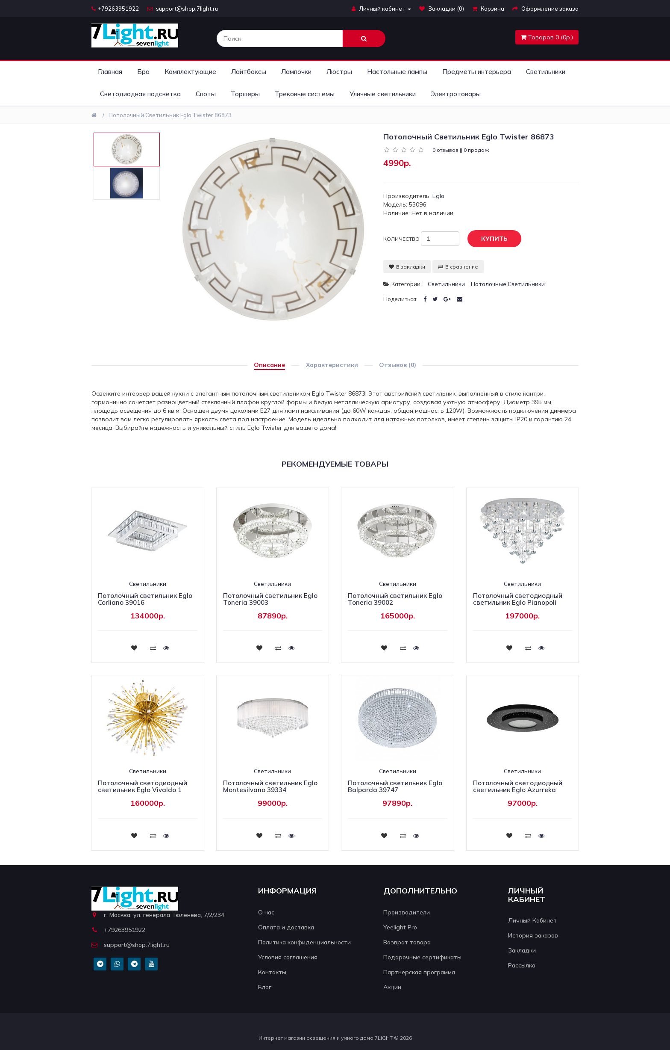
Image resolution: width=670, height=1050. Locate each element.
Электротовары (456, 94)
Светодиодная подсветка (140, 94)
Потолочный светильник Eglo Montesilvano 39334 (270, 786)
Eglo (438, 196)
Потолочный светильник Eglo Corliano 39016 (145, 599)
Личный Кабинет (532, 920)
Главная (110, 72)
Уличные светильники (383, 94)
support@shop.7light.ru (182, 8)
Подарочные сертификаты (422, 957)
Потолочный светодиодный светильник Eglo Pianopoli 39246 (517, 603)
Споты (206, 94)
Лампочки (296, 72)
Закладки (522, 950)
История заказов (533, 935)
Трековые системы (305, 94)
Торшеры (245, 94)
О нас (266, 912)
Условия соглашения (287, 957)
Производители (406, 912)
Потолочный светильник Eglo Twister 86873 (170, 115)
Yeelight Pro (400, 927)
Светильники (545, 72)
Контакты (272, 972)
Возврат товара (407, 942)
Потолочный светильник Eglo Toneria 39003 (270, 599)
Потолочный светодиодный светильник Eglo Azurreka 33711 (517, 790)
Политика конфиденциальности (304, 942)
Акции (392, 987)
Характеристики (332, 365)
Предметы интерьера (476, 72)
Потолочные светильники (508, 284)
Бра (143, 72)
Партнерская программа (419, 972)
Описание (269, 365)
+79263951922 (115, 8)
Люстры (339, 72)
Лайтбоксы (248, 72)
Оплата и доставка (286, 927)
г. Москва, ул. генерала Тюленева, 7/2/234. (158, 915)
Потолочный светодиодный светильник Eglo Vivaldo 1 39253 (142, 790)
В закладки (407, 266)
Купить (488, 239)
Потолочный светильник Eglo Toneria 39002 (395, 599)
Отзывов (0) (397, 365)
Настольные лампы (397, 72)
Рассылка (521, 965)
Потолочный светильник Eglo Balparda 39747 (395, 786)
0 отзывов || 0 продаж (460, 150)
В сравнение (458, 266)
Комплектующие (190, 72)
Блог (264, 987)
